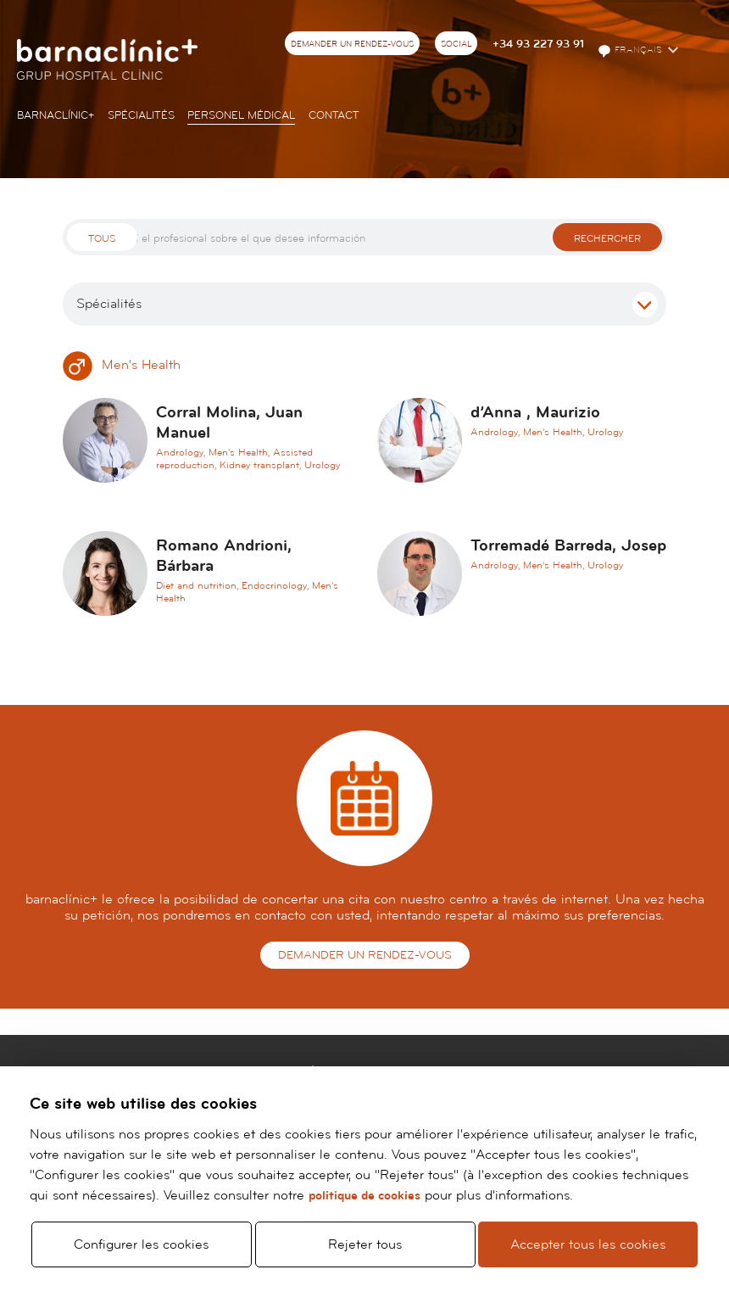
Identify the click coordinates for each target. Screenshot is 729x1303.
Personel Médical (241, 115)
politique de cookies (364, 1180)
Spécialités (141, 115)
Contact (334, 115)
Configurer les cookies (141, 1236)
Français (631, 51)
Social (456, 44)
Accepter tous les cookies (588, 1237)
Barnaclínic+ (55, 115)
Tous (102, 238)
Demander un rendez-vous (352, 44)
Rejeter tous (365, 1236)
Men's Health (122, 364)
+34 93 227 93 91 (538, 44)
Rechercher (607, 238)
